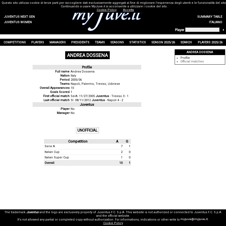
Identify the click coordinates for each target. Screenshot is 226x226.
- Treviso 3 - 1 (112, 96)
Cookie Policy (113, 223)
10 (72, 88)
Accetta (128, 10)
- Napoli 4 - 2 (107, 100)
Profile (185, 58)
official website (118, 216)
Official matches (192, 61)
